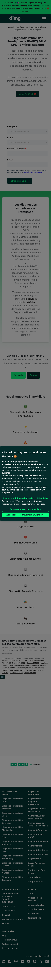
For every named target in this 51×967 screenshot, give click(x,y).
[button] (48, 449)
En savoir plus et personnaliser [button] (25, 509)
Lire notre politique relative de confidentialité (25, 498)
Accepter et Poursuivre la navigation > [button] (25, 515)
